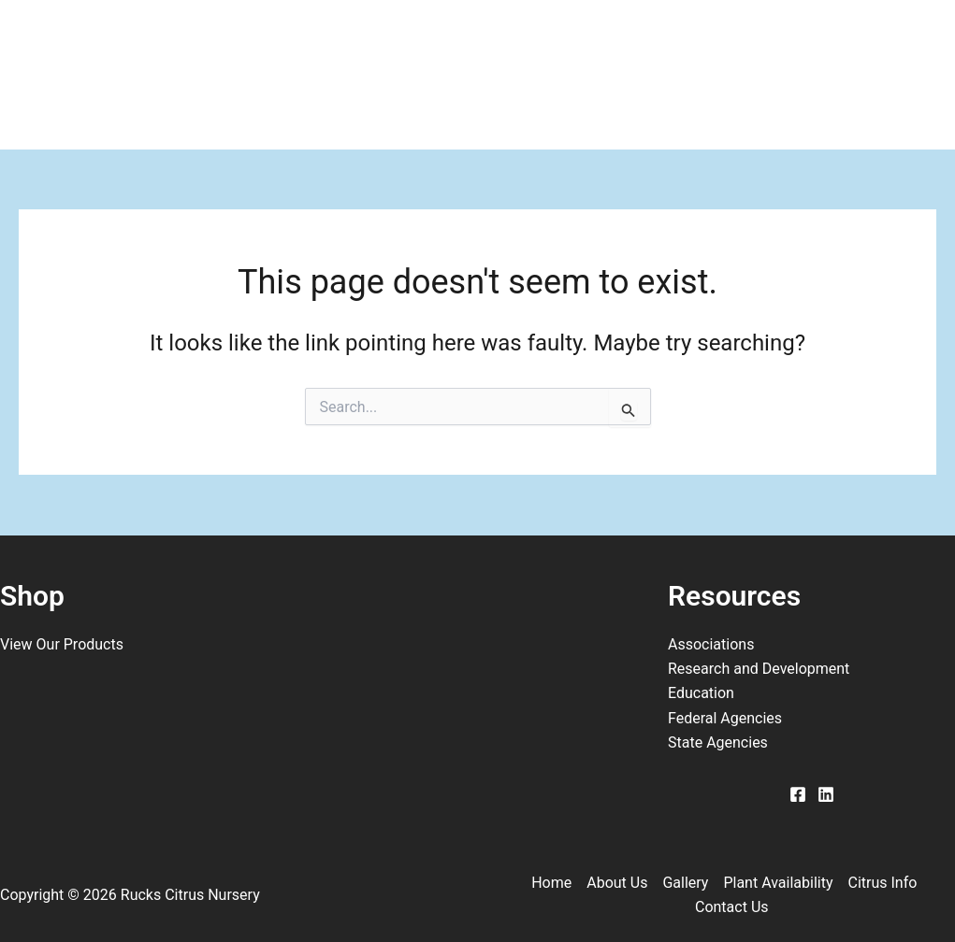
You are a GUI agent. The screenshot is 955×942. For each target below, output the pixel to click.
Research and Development (758, 669)
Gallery (354, 37)
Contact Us (134, 112)
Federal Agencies (725, 718)
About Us (230, 37)
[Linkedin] (826, 794)
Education (701, 693)
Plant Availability (516, 37)
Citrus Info (695, 37)
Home (109, 37)
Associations (711, 644)
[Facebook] (797, 794)
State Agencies (718, 742)
